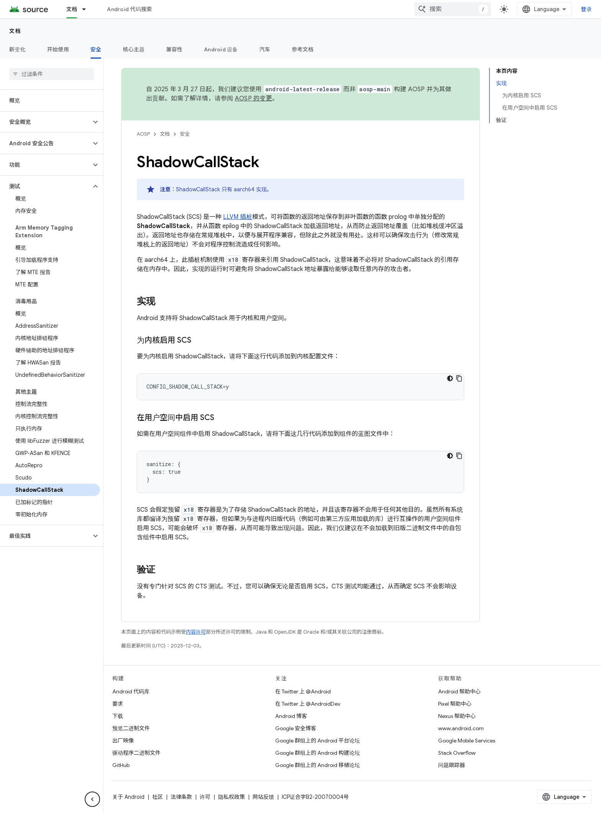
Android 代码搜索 (129, 9)
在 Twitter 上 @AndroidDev (307, 703)
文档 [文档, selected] (71, 9)
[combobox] (452, 9)
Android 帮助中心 (459, 691)
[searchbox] (51, 74)
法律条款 (181, 797)
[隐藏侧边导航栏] (92, 799)
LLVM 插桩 (237, 217)
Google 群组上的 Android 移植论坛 (317, 765)
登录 (586, 9)
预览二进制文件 (131, 728)
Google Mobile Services (466, 740)
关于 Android (128, 797)
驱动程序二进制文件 (136, 752)
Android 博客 (291, 716)
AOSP (143, 134)
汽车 (265, 49)
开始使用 (58, 49)
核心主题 (134, 49)
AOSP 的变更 (253, 98)
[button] (45, 122)
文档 (15, 31)
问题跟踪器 (451, 765)
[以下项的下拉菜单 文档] (87, 9)
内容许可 (196, 632)
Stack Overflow (457, 752)
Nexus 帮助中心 (457, 716)
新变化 (17, 49)
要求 (117, 703)
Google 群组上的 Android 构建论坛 (317, 752)
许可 (205, 797)
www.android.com (461, 728)
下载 (117, 716)
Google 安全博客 (295, 728)
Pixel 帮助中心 (454, 703)
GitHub (121, 765)
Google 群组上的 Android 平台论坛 (317, 740)
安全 (185, 134)
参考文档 (303, 49)
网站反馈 (263, 797)
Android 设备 (221, 49)
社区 (157, 797)
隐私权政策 (231, 797)
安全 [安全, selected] (96, 49)
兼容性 (174, 49)
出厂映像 (123, 740)
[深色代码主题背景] (450, 378)
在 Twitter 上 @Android (303, 691)
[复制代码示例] (459, 378)
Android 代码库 (130, 691)
